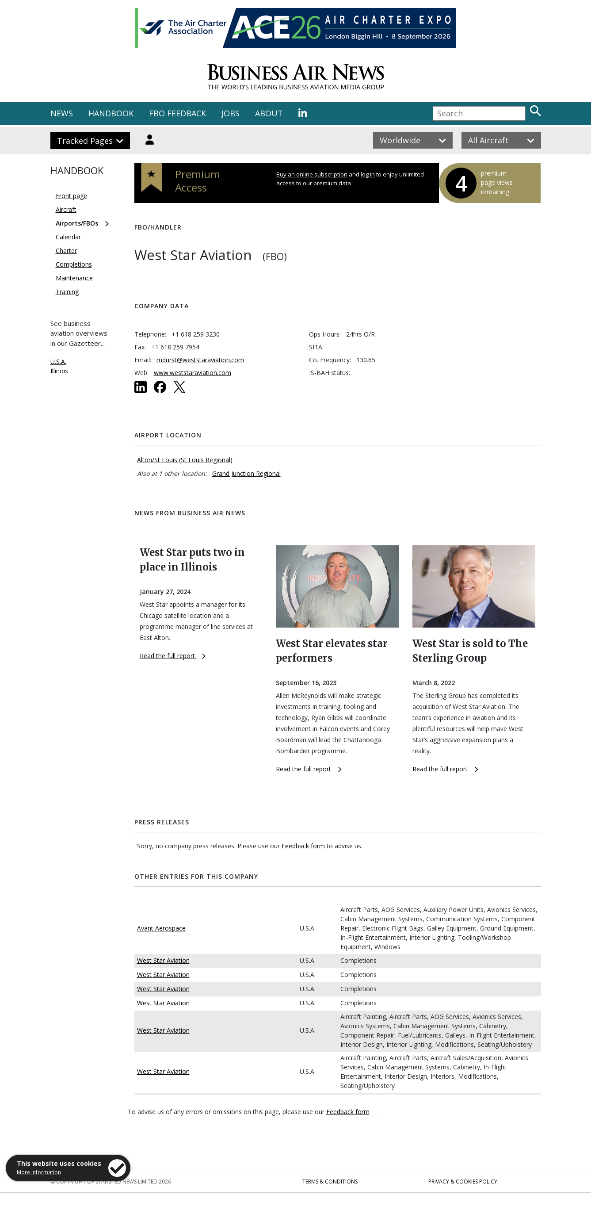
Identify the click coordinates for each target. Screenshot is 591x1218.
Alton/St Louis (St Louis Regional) (185, 460)
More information (39, 1172)
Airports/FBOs (77, 223)
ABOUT (269, 113)
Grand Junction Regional (246, 473)
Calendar (68, 237)
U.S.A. (58, 361)
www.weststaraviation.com (192, 372)
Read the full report (173, 655)
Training (67, 291)
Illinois (59, 371)
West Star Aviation (163, 960)
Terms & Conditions (330, 1181)
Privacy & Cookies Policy (462, 1181)
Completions (74, 264)
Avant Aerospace (161, 928)
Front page (71, 196)
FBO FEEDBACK (177, 113)
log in (368, 174)
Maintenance (74, 278)
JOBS (230, 113)
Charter (66, 250)
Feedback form (303, 846)
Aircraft (66, 209)
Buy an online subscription (311, 174)
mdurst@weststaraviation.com (200, 360)
